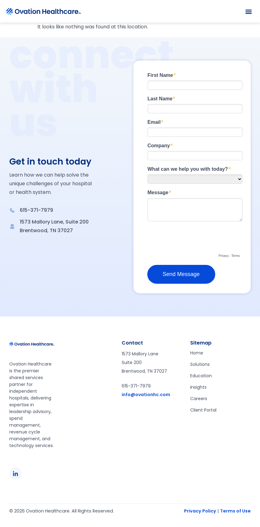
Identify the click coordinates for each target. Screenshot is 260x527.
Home (196, 353)
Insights (198, 387)
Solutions (200, 364)
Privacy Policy (200, 511)
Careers (198, 398)
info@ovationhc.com (146, 394)
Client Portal (203, 410)
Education (201, 376)
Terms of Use (235, 511)
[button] (249, 11)
